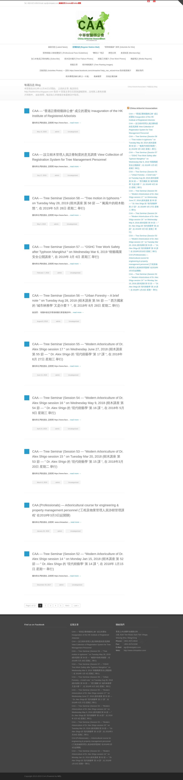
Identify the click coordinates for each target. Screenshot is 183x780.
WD (58, 776)
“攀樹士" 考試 (98, 53)
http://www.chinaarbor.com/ (135, 650)
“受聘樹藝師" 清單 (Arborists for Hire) (119, 47)
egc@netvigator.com (132, 647)
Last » (76, 606)
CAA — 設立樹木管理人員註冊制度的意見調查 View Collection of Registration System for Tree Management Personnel (91, 644)
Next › (67, 606)
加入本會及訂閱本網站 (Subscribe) (45, 59)
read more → (75, 123)
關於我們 (139, 70)
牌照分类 (112, 53)
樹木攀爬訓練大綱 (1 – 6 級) (77, 76)
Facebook (150, 776)
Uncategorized (73, 132)
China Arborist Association (137, 87)
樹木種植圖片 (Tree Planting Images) (97, 65)
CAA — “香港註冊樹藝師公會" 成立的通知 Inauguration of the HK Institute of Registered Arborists (143, 117)
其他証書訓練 (111, 76)
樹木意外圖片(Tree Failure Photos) (78, 59)
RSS (156, 776)
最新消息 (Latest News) (58, 47)
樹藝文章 (74, 65)
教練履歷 (97, 76)
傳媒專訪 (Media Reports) (141, 59)
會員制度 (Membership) (130, 53)
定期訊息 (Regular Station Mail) (86, 47)
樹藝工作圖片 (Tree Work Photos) (112, 59)
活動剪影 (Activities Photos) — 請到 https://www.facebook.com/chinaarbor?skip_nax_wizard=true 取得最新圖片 (85, 70)
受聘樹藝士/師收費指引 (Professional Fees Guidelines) (65, 53)
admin (57, 132)
